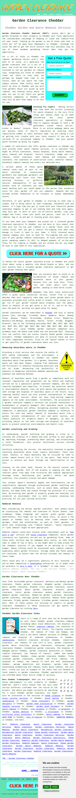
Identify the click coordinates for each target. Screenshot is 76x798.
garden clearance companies (52, 329)
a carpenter (64, 709)
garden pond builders (47, 706)
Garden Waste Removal (62, 741)
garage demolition (23, 664)
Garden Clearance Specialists (49, 738)
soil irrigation (34, 717)
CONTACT (59, 14)
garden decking (21, 712)
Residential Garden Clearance (57, 730)
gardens (12, 89)
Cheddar (49, 313)
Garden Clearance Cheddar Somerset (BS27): (26, 33)
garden (5, 36)
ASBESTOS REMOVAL (65, 717)
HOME (38, 14)
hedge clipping (52, 696)
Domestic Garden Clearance (35, 741)
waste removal (53, 715)
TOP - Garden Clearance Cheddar (18, 758)
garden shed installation (40, 704)
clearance (26, 186)
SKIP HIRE (7, 717)
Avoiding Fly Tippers (44, 107)
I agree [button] (46, 787)
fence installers (41, 701)
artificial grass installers (17, 715)
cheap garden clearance (43, 656)
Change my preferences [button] (51, 791)
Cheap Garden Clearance (46, 732)
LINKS (45, 14)
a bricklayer (52, 712)
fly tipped (33, 142)
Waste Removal (22, 738)
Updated (28, 779)
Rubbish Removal (30, 743)
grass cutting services (15, 698)
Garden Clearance (11, 743)
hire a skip (26, 566)
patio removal (9, 709)
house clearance (39, 535)
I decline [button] (54, 787)
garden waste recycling (15, 645)
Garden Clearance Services (50, 727)
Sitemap (3, 779)
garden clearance (48, 146)
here (35, 609)
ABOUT (51, 14)
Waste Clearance (42, 724)
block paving (52, 698)
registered (45, 131)
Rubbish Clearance (20, 724)
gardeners (7, 175)
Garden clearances (11, 313)
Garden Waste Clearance (25, 730)
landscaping (36, 564)
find (10, 582)
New (23, 779)
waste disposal (45, 112)
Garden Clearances (63, 751)
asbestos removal (45, 627)
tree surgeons (37, 709)
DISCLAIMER (68, 14)
